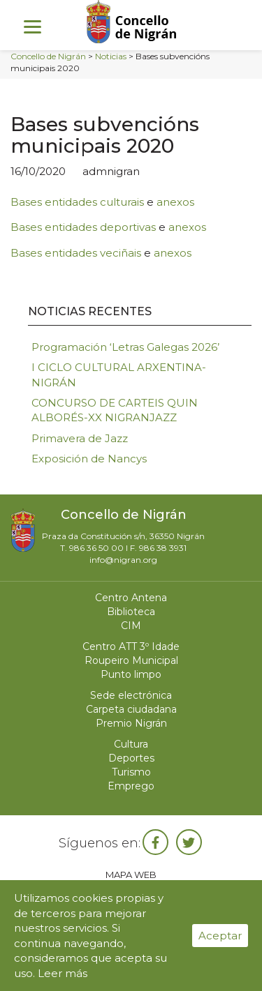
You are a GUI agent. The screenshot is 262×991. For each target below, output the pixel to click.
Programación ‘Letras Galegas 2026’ (125, 347)
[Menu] (32, 26)
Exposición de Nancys (89, 458)
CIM (131, 625)
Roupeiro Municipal (131, 660)
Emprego (131, 786)
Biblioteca (131, 611)
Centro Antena (131, 597)
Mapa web (131, 874)
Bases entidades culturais (77, 202)
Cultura (131, 744)
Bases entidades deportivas (83, 227)
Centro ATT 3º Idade (131, 646)
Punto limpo (131, 674)
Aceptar (220, 935)
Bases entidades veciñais (75, 252)
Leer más (62, 973)
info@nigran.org (123, 559)
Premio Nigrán (131, 723)
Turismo (131, 772)
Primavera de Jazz (79, 438)
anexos (175, 202)
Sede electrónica (131, 695)
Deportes (131, 758)
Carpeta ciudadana (131, 709)
